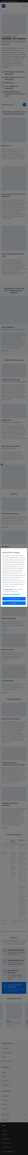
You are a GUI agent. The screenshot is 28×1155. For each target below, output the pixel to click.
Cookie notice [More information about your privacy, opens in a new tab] (6, 594)
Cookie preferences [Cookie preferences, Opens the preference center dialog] (14, 598)
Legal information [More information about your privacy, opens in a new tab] (15, 594)
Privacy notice (8, 589)
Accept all (14, 603)
